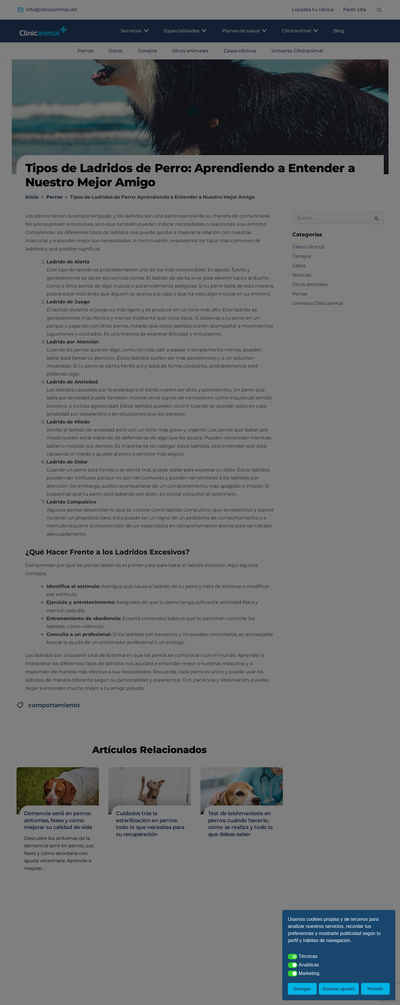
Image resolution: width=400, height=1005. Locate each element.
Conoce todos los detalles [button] (315, 947)
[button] (292, 957)
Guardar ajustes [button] (339, 988)
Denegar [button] (302, 988)
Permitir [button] (375, 988)
